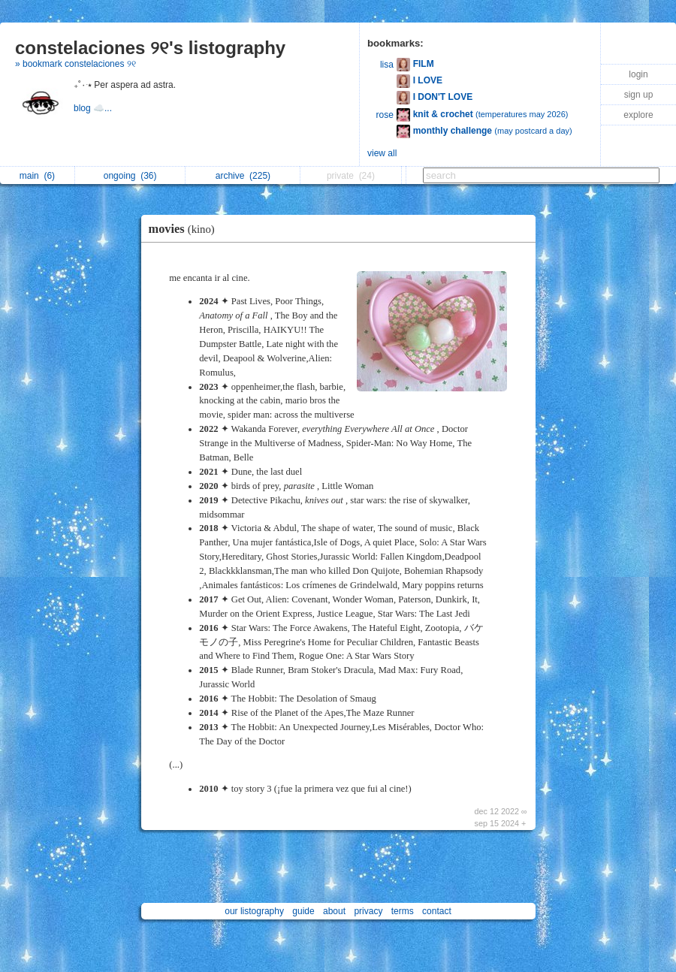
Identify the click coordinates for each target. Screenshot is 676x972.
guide (303, 911)
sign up (638, 94)
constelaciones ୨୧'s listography (150, 48)
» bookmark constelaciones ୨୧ (75, 64)
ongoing (130, 176)
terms (402, 911)
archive (243, 176)
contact (436, 911)
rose (385, 115)
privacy (368, 911)
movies (185, 229)
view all (382, 153)
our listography (254, 911)
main (37, 176)
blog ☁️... (94, 108)
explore (638, 115)
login (638, 74)
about (334, 911)
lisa (387, 64)
